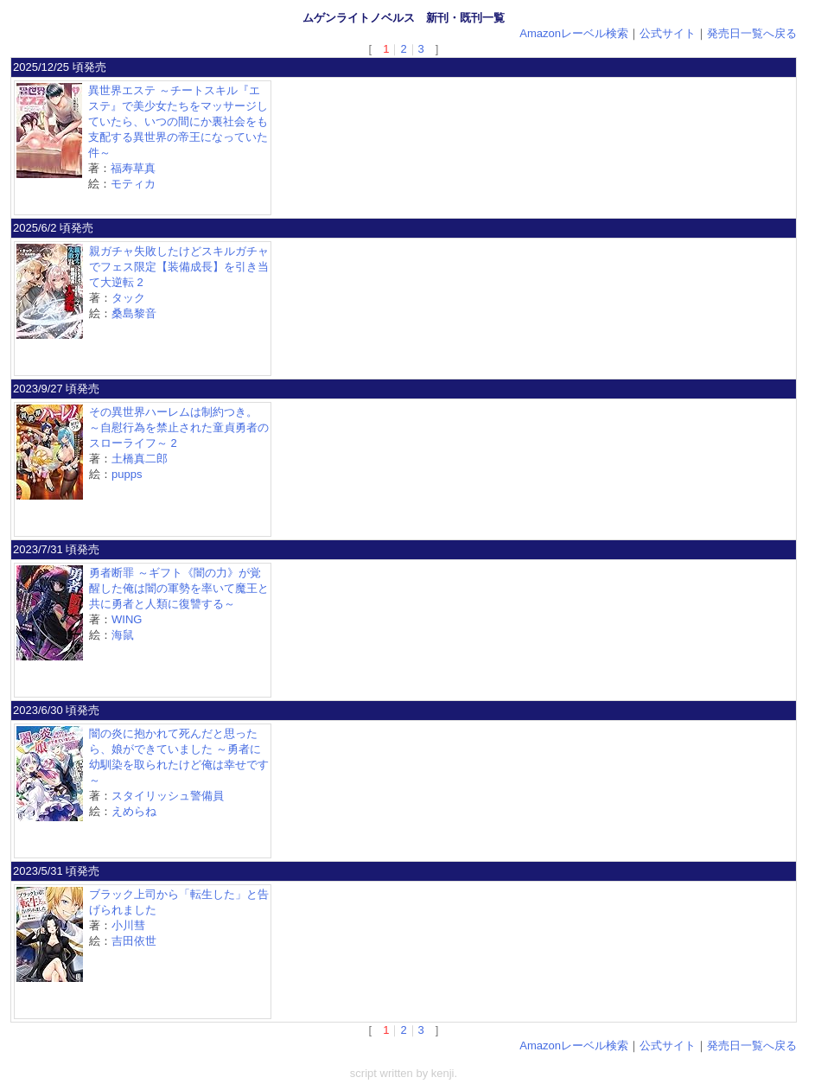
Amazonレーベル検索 (573, 33)
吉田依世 (133, 940)
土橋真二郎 (139, 458)
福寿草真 (133, 168)
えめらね (133, 811)
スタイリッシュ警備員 (167, 795)
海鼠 (122, 634)
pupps (126, 474)
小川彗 (128, 925)
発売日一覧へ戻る (752, 33)
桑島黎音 (133, 313)
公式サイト (668, 33)
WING (126, 619)
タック (128, 297)
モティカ (133, 183)
